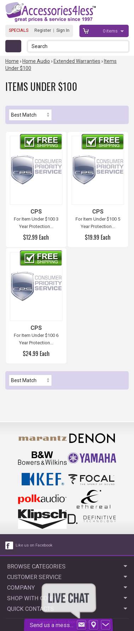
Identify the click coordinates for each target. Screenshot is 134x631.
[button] (123, 46)
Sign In (62, 30)
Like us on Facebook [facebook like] (34, 545)
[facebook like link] (9, 545)
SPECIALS (18, 30)
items (111, 31)
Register (42, 30)
